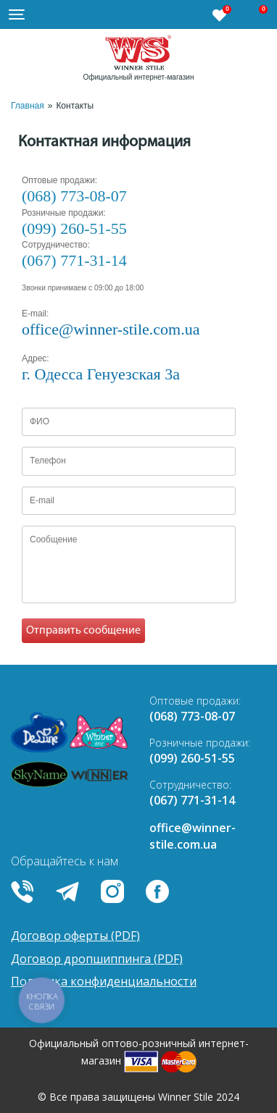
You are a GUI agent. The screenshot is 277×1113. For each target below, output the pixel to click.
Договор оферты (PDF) (75, 936)
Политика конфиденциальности (104, 981)
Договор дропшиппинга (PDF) (97, 959)
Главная (27, 106)
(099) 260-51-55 (74, 228)
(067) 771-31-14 (74, 260)
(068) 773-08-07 (74, 196)
